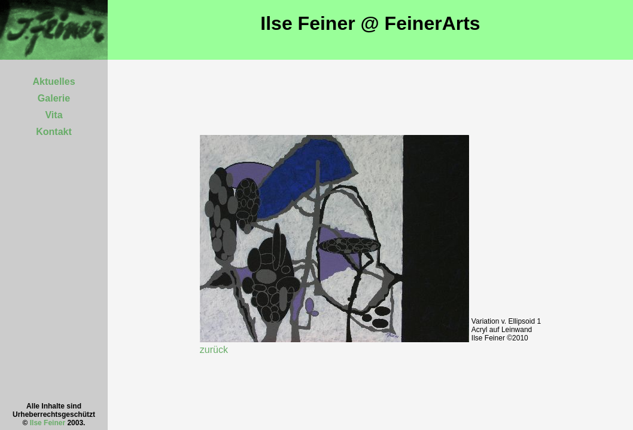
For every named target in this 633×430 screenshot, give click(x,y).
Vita (53, 115)
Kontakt (54, 132)
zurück (214, 350)
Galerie (54, 98)
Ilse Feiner (47, 423)
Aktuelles (53, 81)
